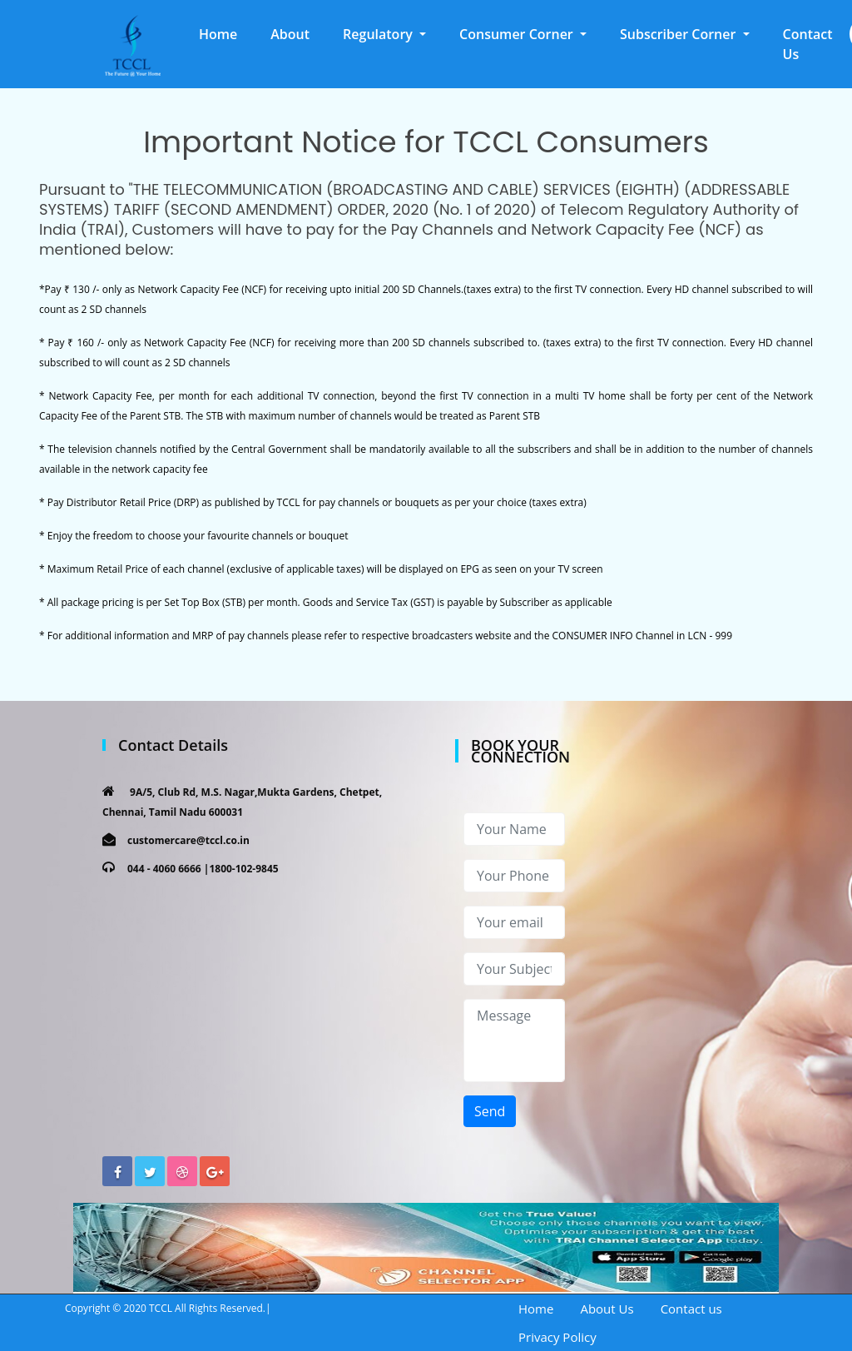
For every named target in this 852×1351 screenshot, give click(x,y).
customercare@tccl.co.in (188, 840)
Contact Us (808, 44)
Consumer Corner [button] (518, 34)
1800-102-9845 (243, 869)
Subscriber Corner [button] (680, 34)
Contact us (691, 1308)
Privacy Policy (557, 1337)
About (290, 34)
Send (489, 1111)
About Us (606, 1308)
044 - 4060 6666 (164, 869)
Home (226, 33)
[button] (384, 34)
